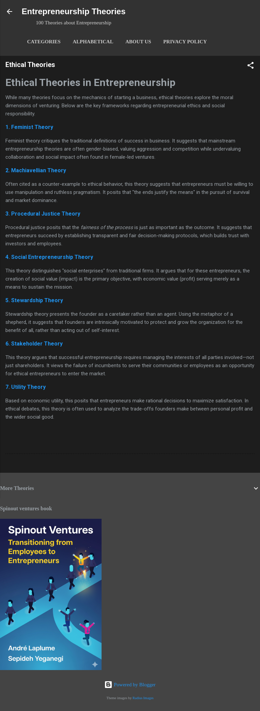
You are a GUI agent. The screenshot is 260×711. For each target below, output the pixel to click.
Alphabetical (93, 41)
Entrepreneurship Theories (74, 11)
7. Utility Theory (25, 387)
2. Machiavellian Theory (35, 170)
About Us (138, 41)
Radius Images (143, 698)
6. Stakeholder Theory (34, 343)
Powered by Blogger (129, 684)
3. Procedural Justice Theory (42, 213)
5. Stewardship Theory (34, 300)
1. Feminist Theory (29, 127)
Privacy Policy (185, 41)
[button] (250, 66)
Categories (44, 41)
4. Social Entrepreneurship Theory (49, 257)
